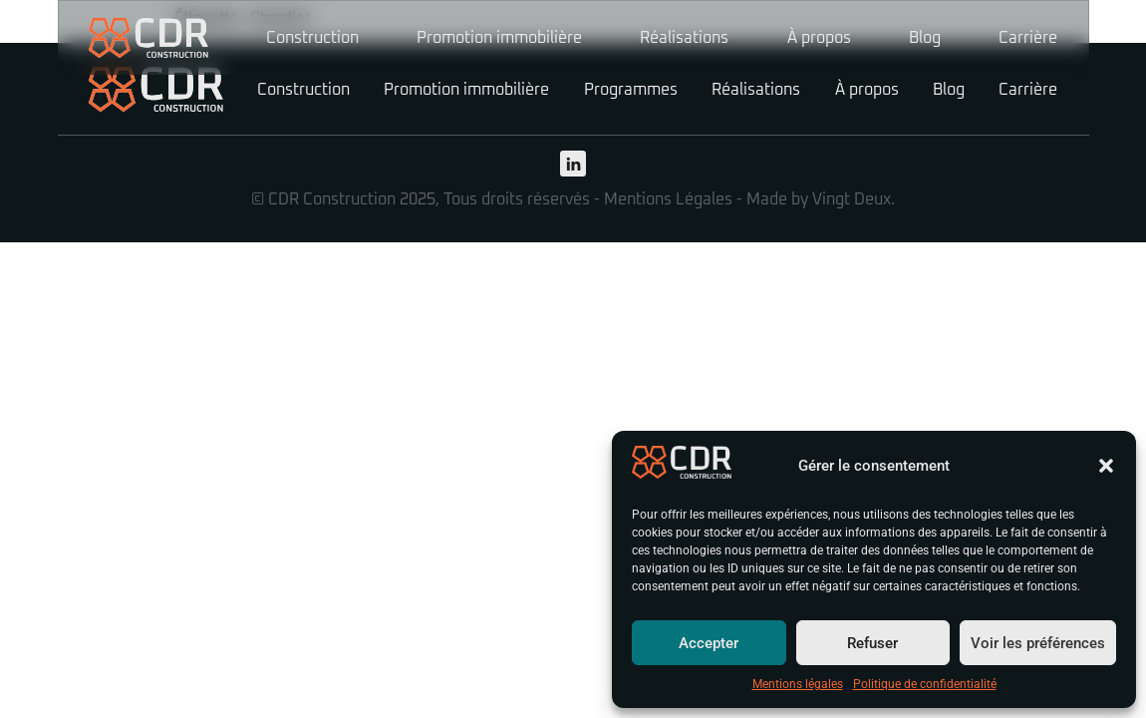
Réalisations (684, 38)
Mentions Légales (668, 199)
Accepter (708, 643)
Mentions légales (797, 684)
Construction (312, 38)
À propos (819, 38)
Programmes (631, 90)
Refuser (872, 643)
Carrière (1028, 38)
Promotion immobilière (499, 38)
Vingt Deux (851, 199)
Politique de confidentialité (925, 684)
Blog (925, 38)
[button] (1106, 466)
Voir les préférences (1038, 643)
